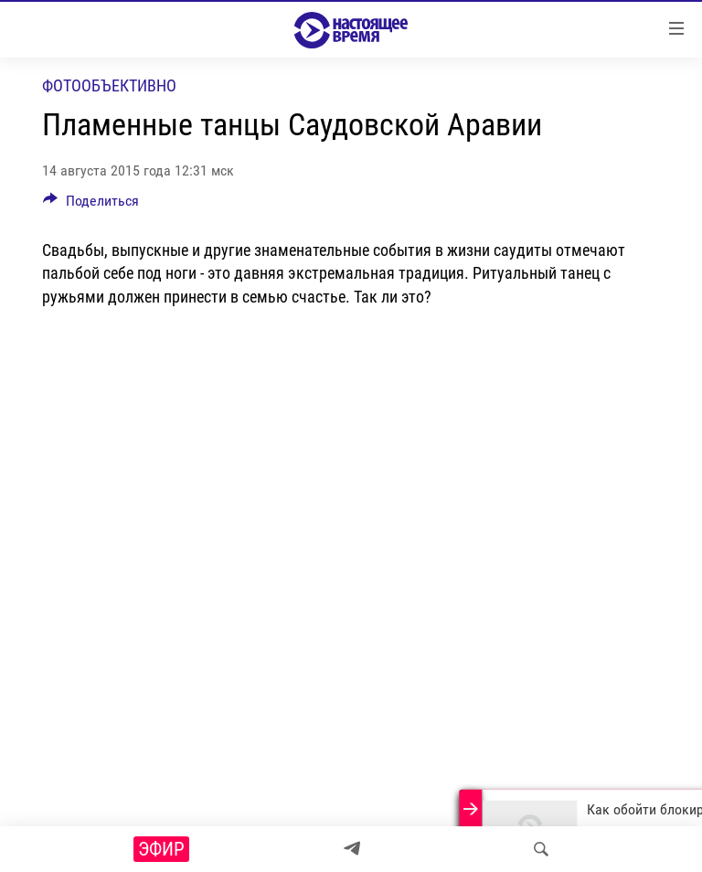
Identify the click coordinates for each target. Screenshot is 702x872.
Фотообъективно (109, 85)
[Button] (91, 205)
